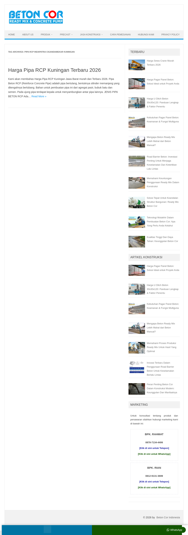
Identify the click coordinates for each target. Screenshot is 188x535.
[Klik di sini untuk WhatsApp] (154, 454)
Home (11, 34)
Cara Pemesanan (120, 34)
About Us (27, 34)
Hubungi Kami (146, 34)
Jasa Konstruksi (90, 34)
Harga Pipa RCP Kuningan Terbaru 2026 (54, 70)
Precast (65, 34)
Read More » (39, 96)
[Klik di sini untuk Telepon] (154, 448)
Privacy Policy (170, 34)
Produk (45, 34)
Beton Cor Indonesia (168, 517)
